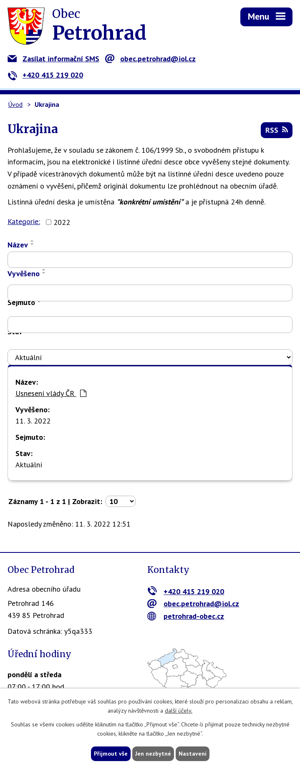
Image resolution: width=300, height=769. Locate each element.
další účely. (178, 711)
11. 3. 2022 (32, 421)
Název (18, 245)
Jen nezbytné (153, 753)
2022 (61, 222)
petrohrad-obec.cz (185, 616)
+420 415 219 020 (45, 75)
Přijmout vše (111, 753)
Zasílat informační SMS (53, 58)
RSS (276, 130)
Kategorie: (24, 221)
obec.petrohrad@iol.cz (150, 58)
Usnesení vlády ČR (50, 393)
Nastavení (193, 753)
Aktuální (28, 464)
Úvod (15, 104)
